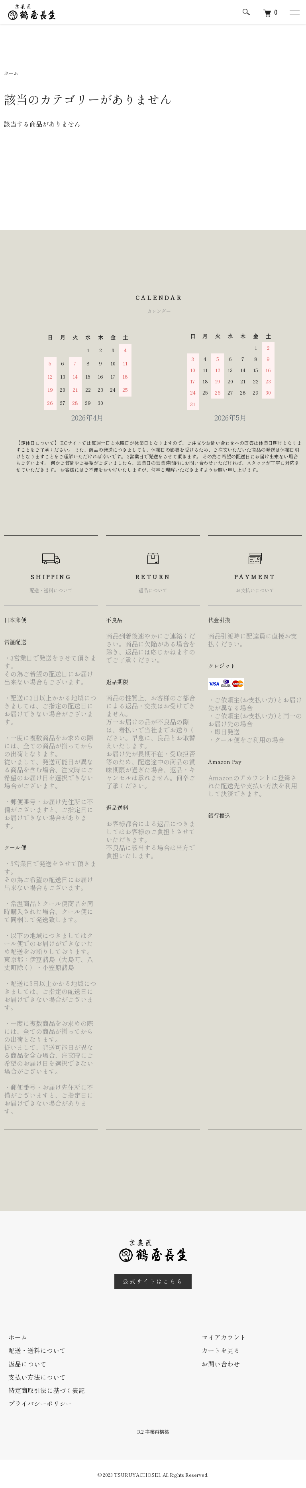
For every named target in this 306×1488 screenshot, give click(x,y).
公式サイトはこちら (153, 1281)
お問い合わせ (220, 1363)
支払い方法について (36, 1376)
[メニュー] (294, 12)
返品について (27, 1363)
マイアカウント (223, 1337)
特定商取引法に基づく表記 (46, 1389)
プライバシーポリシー (40, 1402)
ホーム (11, 72)
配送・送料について (36, 1350)
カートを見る (220, 1350)
